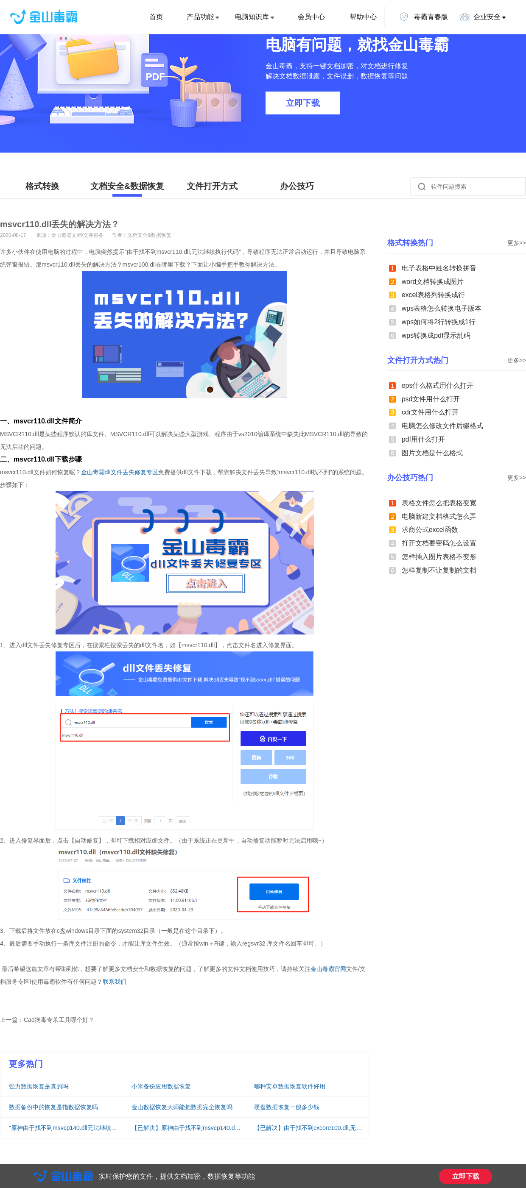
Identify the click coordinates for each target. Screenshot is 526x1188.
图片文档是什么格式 (432, 452)
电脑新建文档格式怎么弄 (439, 516)
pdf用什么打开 (423, 439)
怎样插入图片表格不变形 (439, 556)
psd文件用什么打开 (431, 399)
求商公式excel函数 (430, 529)
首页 (156, 16)
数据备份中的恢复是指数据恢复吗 (53, 1107)
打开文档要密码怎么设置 (439, 543)
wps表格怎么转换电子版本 (441, 308)
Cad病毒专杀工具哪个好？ (59, 1019)
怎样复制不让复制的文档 (439, 570)
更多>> (516, 242)
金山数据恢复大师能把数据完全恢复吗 (182, 1107)
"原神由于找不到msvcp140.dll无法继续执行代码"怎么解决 (85, 1127)
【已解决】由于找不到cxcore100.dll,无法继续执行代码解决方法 (337, 1127)
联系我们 (114, 981)
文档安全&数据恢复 (127, 186)
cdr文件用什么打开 (430, 412)
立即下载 (303, 103)
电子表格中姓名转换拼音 (439, 268)
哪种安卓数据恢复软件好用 (289, 1086)
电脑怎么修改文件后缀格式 (442, 425)
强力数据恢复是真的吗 (38, 1086)
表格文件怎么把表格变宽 (439, 502)
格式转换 (42, 186)
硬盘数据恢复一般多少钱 (286, 1107)
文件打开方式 (212, 186)
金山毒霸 (63, 1175)
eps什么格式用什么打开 (438, 385)
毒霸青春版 (423, 16)
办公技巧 (297, 186)
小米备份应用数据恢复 (161, 1086)
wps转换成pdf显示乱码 (436, 335)
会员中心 (311, 16)
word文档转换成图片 (433, 281)
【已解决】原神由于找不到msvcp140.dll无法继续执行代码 (208, 1127)
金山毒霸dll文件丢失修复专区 (119, 472)
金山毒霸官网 (328, 968)
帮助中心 (363, 16)
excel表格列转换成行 (433, 294)
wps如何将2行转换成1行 (439, 322)
